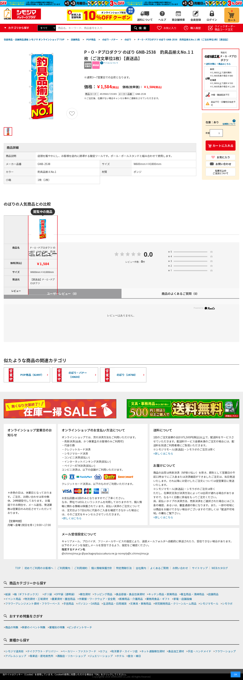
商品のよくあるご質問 (180, 293)
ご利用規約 (80, 568)
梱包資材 (85, 594)
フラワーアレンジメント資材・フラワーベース (32, 603)
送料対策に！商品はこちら (218, 63)
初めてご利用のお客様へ (38, 568)
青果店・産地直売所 (41, 656)
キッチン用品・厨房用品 (162, 594)
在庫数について (229, 123)
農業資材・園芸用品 (63, 599)
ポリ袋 (48, 594)
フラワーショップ (225, 651)
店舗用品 (213, 594)
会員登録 (195, 20)
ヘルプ (162, 20)
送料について (145, 20)
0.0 (148, 254)
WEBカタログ (220, 568)
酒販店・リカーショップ (71, 656)
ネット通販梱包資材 (153, 651)
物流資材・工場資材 (36, 599)
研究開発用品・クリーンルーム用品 (175, 603)
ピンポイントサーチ (80, 627)
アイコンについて (110, 62)
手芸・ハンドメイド (199, 651)
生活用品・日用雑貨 (115, 603)
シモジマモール (209, 603)
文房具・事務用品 (140, 603)
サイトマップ (200, 568)
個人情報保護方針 (101, 568)
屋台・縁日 (134, 656)
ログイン (212, 20)
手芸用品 (68, 603)
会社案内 (141, 568)
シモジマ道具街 (14, 651)
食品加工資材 (176, 651)
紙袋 (7, 594)
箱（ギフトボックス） (27, 594)
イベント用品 (13, 599)
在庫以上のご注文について (220, 172)
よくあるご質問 (159, 568)
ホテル (120, 656)
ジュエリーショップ (101, 656)
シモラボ (227, 603)
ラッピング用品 (103, 594)
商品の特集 (11, 627)
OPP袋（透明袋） (65, 594)
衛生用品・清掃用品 (192, 594)
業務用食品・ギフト (158, 599)
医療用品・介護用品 (131, 599)
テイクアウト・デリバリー (43, 651)
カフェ (104, 651)
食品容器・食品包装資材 (130, 594)
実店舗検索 (178, 20)
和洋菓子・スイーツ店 (124, 651)
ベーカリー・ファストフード (79, 651)
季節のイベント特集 (33, 627)
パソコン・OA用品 (88, 603)
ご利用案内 (63, 568)
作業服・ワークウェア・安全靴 (97, 599)
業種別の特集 (57, 627)
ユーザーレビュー (63, 293)
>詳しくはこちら (71, 518)
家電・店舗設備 (182, 599)
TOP (18, 568)
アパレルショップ (15, 656)
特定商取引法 (124, 568)
